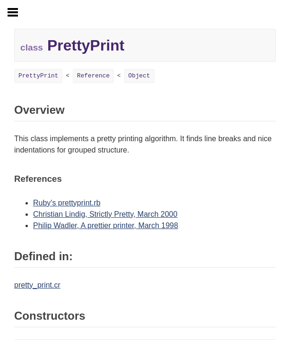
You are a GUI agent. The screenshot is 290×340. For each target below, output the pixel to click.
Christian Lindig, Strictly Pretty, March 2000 (105, 214)
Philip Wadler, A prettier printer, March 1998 (105, 225)
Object (139, 75)
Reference (93, 75)
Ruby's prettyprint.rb (67, 203)
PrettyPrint (38, 75)
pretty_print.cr (37, 285)
